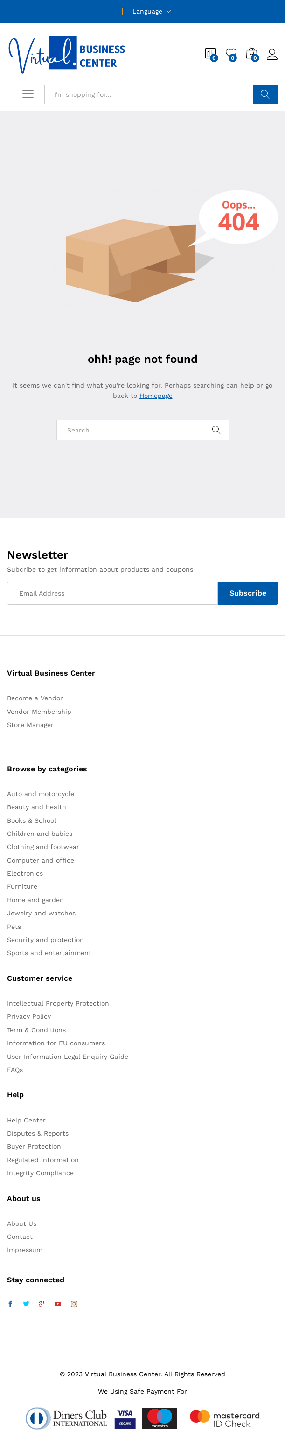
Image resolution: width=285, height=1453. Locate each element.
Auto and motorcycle (40, 794)
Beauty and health (36, 807)
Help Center (26, 1120)
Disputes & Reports (38, 1133)
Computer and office (40, 860)
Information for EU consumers (56, 1043)
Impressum (24, 1249)
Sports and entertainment (49, 953)
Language (147, 11)
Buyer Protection (34, 1146)
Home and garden (35, 900)
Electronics (25, 873)
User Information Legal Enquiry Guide (67, 1056)
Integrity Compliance (40, 1173)
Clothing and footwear (43, 846)
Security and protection (45, 939)
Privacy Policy (29, 1016)
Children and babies (39, 833)
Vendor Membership (39, 711)
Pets (14, 926)
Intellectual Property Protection (58, 1003)
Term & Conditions (36, 1030)
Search (265, 94)
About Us (21, 1223)
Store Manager (30, 724)
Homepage (156, 395)
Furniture (22, 886)
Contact (20, 1236)
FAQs (15, 1069)
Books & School (31, 820)
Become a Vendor (35, 698)
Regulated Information (43, 1160)
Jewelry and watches (41, 913)
